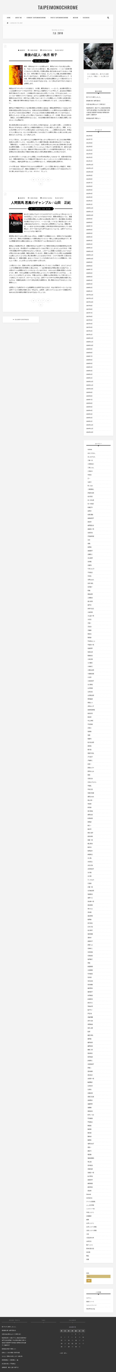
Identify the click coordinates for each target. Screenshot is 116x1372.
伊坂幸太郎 (90, 493)
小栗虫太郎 (90, 670)
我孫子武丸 (90, 753)
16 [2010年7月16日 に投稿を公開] (76, 1340)
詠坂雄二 (89, 1060)
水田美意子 (90, 869)
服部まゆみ (90, 796)
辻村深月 (89, 1086)
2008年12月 (89, 251)
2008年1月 (89, 291)
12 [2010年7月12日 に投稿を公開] (61, 1340)
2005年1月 (89, 421)
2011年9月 (89, 135)
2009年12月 (89, 208)
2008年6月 (89, 273)
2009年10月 (89, 215)
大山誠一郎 (90, 616)
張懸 (88, 735)
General (88, 1194)
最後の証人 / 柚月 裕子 (40, 55)
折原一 (88, 764)
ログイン (88, 1298)
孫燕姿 (88, 637)
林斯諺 (88, 822)
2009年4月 (89, 237)
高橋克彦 (89, 1169)
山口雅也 (89, 684)
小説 (39, 61)
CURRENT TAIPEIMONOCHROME (36, 18)
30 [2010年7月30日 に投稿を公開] (76, 1346)
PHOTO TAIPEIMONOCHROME (59, 18)
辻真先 (88, 1089)
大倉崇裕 (89, 612)
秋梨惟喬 (89, 966)
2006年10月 (89, 345)
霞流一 (88, 1147)
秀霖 (88, 963)
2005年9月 (89, 392)
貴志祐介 (89, 1075)
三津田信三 (90, 464)
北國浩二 (89, 554)
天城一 (88, 623)
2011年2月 (89, 157)
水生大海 (89, 865)
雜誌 (87, 1255)
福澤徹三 (89, 959)
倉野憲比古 (90, 525)
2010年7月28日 (47, 198)
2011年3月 (89, 153)
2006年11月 (89, 341)
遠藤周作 (89, 1104)
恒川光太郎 (90, 742)
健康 (87, 1219)
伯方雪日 (89, 496)
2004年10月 (89, 432)
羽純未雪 (89, 1006)
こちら (99, 76)
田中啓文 (89, 923)
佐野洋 (88, 511)
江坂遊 (88, 883)
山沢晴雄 (89, 688)
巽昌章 (88, 717)
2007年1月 (89, 334)
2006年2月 (89, 374)
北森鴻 (88, 565)
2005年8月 (89, 396)
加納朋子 (89, 550)
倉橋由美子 (90, 518)
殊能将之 (89, 854)
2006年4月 (89, 367)
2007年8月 (89, 309)
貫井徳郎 (89, 1071)
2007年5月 (89, 320)
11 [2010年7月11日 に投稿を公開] (83, 1337)
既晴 (88, 775)
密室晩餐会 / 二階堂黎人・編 (10, 1360)
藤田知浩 (89, 1042)
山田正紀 (37, 209)
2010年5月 (89, 190)
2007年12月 (89, 294)
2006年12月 (89, 338)
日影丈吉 (89, 778)
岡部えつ (89, 702)
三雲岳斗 (89, 471)
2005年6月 (89, 403)
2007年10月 (89, 302)
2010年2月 (89, 200)
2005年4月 (89, 410)
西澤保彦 (89, 1057)
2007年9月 (89, 305)
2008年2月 (89, 287)
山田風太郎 (90, 695)
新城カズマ (90, 767)
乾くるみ (89, 485)
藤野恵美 (89, 1046)
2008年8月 (89, 266)
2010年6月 (89, 186)
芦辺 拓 (89, 1013)
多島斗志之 (90, 608)
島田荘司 (89, 713)
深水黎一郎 (90, 901)
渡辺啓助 (89, 905)
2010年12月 (89, 164)
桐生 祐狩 (89, 832)
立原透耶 (89, 970)
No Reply (60, 50)
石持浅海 (89, 952)
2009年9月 (89, 219)
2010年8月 (89, 179)
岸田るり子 (90, 706)
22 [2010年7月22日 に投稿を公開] (72, 1343)
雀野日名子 (90, 1143)
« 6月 (61, 1353)
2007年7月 (89, 313)
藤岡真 (88, 1039)
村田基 (88, 807)
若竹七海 (89, 1020)
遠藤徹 (88, 1107)
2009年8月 (89, 222)
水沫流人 (89, 861)
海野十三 (89, 898)
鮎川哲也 (89, 1176)
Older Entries (21, 319)
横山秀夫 (89, 843)
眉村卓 (88, 937)
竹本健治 (89, 973)
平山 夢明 (89, 720)
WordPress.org (90, 1309)
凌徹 (88, 543)
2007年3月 (89, 327)
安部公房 (89, 652)
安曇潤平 (89, 648)
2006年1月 (89, 378)
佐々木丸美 (90, 500)
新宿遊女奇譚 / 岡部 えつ (93, 118)
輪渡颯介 (89, 1082)
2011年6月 (89, 143)
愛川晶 (88, 749)
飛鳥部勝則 (90, 1158)
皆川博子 (89, 930)
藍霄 (88, 1031)
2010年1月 (89, 204)
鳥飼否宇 (89, 1180)
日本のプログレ (91, 782)
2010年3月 (89, 197)
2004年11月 (89, 428)
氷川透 (88, 876)
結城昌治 (89, 999)
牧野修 (88, 919)
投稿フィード (90, 1301)
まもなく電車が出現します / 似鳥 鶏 (12, 1356)
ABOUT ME (18, 18)
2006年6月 (89, 360)
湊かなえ (89, 908)
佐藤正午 (89, 507)
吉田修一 (89, 587)
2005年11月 (89, 385)
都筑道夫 (89, 1111)
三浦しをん (90, 467)
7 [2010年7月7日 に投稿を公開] (68, 1337)
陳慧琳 (88, 1129)
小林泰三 (89, 666)
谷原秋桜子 (90, 1064)
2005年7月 (89, 399)
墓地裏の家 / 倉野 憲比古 (93, 100)
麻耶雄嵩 (89, 1183)
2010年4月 (89, 193)
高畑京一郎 (90, 1172)
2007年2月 (89, 331)
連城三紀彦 (90, 1096)
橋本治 (88, 847)
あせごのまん (90, 453)
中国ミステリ (90, 1212)
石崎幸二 (89, 948)
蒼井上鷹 (89, 1028)
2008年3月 (89, 284)
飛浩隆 (88, 1154)
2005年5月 (89, 407)
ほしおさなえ (90, 456)
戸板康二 (89, 760)
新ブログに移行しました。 (94, 97)
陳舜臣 (88, 1140)
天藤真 (88, 630)
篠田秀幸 (89, 988)
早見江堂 (89, 789)
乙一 (88, 478)
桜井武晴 (89, 836)
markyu (22, 50)
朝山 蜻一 (89, 800)
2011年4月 (89, 150)
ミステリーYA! (90, 1208)
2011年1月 (89, 161)
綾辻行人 (89, 1002)
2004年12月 (89, 425)
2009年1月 (89, 247)
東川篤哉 (89, 811)
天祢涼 (88, 626)
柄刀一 (88, 825)
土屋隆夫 (89, 597)
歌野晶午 (89, 851)
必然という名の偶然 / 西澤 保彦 (11, 1352)
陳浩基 (88, 1133)
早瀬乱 (88, 785)
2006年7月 (89, 356)
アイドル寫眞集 (90, 1201)
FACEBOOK (86, 18)
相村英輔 (89, 934)
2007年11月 (89, 298)
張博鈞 (88, 731)
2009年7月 (89, 226)
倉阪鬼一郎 (90, 529)
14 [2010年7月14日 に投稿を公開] (69, 1340)
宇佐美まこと (90, 641)
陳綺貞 (88, 1136)
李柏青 (88, 804)
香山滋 (89, 1161)
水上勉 (88, 858)
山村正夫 (88, 1241)
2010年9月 (89, 175)
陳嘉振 (88, 1125)
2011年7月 (89, 139)
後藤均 (88, 738)
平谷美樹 (89, 724)
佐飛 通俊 (89, 514)
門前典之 (89, 1122)
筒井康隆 (89, 984)
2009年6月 (89, 229)
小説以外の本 (90, 1237)
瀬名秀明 (89, 916)
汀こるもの (90, 879)
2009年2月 (89, 244)
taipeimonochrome (58, 7)
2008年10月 (89, 258)
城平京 (88, 605)
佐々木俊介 (90, 503)
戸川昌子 (89, 757)
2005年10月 (89, 388)
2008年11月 (89, 255)
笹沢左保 (89, 981)
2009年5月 (89, 233)
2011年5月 (89, 146)
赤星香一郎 (90, 1078)
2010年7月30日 (47, 50)
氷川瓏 (88, 872)
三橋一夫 (89, 460)
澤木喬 (88, 912)
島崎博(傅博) (90, 710)
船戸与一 (89, 1010)
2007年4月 (89, 323)
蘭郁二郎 (89, 1049)
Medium (75, 18)
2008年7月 (89, 269)
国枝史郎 (89, 594)
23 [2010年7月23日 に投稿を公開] (76, 1343)
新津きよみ (90, 771)
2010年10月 (89, 172)
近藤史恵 (89, 1093)
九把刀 (88, 482)
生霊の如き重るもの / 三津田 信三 (96, 104)
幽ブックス (89, 1245)
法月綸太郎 (90, 890)
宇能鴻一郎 (90, 644)
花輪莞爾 (89, 1017)
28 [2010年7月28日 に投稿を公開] (69, 1346)
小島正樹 (89, 659)
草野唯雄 (89, 1024)
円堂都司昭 (90, 536)
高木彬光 (89, 1165)
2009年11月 (89, 211)
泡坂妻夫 (89, 894)
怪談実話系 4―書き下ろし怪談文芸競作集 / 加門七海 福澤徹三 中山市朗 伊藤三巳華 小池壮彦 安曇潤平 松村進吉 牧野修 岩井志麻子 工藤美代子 (98, 111)
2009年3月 (89, 240)
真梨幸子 (89, 941)
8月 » (65, 1353)
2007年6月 (89, 316)
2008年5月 (89, 276)
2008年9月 (89, 262)
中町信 (88, 475)
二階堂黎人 (90, 489)
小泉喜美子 (90, 681)
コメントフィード (91, 1305)
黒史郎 (88, 1190)
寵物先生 (89, 655)
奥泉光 (88, 634)
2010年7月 (89, 182)
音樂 (87, 1259)
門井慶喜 (89, 1118)
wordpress (89, 1198)
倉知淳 (88, 522)
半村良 (88, 576)
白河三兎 (89, 926)
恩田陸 (88, 746)
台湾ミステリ (90, 1223)
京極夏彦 (88, 1216)
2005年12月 (89, 381)
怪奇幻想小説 (90, 1248)
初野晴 (88, 547)
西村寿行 (89, 1053)
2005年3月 (89, 414)
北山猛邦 (89, 558)
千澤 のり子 (90, 569)
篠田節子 (89, 992)
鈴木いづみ (90, 1114)
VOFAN (89, 449)
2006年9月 (89, 349)
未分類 (44, 61)
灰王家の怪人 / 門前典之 (9, 1363)
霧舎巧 (88, 1151)
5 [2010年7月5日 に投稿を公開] (61, 1337)
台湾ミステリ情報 (91, 1227)
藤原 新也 (89, 1035)
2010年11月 (89, 168)
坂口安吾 (89, 601)
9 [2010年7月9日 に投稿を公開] (75, 1337)
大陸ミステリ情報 (91, 1230)
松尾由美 (89, 818)
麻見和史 (89, 1187)
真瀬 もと (89, 945)
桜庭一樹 (89, 840)
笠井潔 (88, 977)
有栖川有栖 (90, 793)
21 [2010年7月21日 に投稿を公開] (69, 1343)
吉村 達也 (89, 583)
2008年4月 (89, 280)
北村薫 (88, 561)
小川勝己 (89, 663)
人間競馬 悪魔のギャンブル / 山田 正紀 (41, 202)
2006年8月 (89, 352)
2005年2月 (89, 417)
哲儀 (88, 590)
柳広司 (88, 829)
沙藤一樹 (89, 887)
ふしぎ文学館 (90, 1205)
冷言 (88, 540)
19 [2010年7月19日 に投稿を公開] (61, 1343)
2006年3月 (89, 370)
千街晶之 (89, 572)
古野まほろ (90, 579)
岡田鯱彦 (89, 699)
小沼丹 (88, 677)
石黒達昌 (89, 955)
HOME (9, 18)
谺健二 (88, 1067)
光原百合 (89, 532)
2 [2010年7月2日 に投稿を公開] (75, 1334)
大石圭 (88, 619)
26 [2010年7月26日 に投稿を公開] (61, 1346)
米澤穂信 (89, 995)
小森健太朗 (90, 673)
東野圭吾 (89, 814)
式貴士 (88, 728)
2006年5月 (89, 363)
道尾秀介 (89, 1100)
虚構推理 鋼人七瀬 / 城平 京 (10, 1367)
